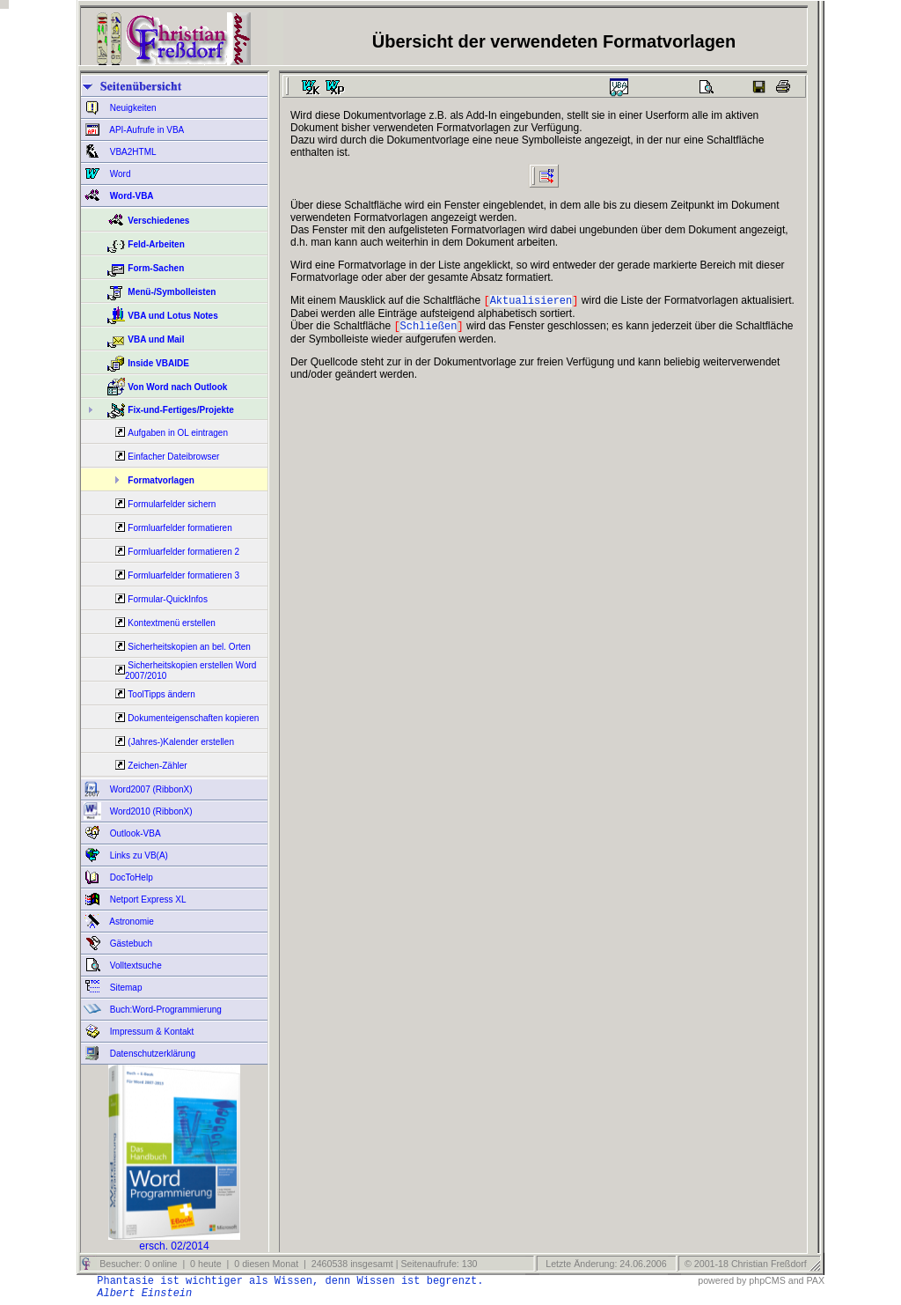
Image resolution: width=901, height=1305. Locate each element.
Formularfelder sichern (172, 504)
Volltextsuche (134, 965)
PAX (815, 1280)
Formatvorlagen (161, 480)
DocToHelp (130, 877)
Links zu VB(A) (137, 855)
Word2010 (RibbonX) (150, 811)
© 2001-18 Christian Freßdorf (746, 1263)
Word (119, 174)
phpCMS (767, 1280)
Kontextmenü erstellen (172, 623)
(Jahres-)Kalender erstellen (181, 742)
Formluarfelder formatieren (179, 528)
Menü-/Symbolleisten (172, 292)
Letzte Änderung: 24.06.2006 (604, 1263)
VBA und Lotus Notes (172, 316)
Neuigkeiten (132, 108)
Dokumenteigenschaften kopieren (193, 718)
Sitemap (124, 987)
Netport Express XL (146, 899)
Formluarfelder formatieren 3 (183, 575)
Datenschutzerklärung (151, 1053)
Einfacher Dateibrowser (173, 456)
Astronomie (130, 921)
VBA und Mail (156, 339)
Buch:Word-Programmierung (164, 1009)
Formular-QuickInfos (168, 599)
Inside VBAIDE (158, 363)
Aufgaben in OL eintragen (178, 433)
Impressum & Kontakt (150, 1031)
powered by (722, 1280)
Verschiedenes (158, 220)
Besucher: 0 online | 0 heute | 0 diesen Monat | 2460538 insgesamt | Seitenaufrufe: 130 (287, 1263)
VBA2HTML (132, 152)
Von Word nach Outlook (177, 387)
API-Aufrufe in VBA (145, 130)
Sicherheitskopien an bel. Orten (189, 647)
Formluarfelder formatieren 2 (183, 552)
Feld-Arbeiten (156, 244)
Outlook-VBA (134, 833)
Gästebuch (129, 943)
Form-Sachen (156, 268)
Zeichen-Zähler (157, 765)
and (796, 1280)
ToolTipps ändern (161, 694)
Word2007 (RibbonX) (150, 789)
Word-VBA (130, 196)
